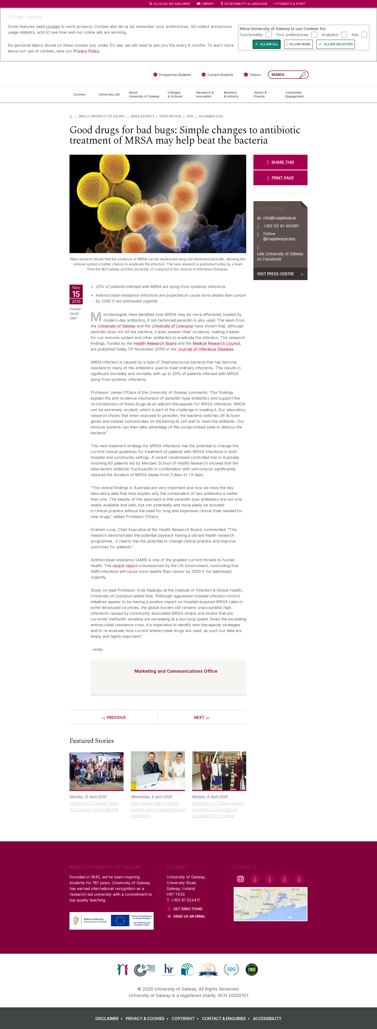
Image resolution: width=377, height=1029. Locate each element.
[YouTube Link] (270, 879)
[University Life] (110, 94)
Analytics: (330, 34)
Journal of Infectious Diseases (205, 349)
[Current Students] (217, 75)
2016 (189, 116)
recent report (125, 565)
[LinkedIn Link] (284, 879)
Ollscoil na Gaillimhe (171, 4)
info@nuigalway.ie (279, 217)
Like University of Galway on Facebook (280, 256)
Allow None (300, 44)
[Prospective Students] (172, 75)
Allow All (269, 44)
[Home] (70, 116)
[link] (122, 969)
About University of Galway (102, 116)
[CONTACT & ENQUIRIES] (227, 1018)
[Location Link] (271, 918)
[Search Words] (288, 74)
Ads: (355, 34)
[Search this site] (302, 75)
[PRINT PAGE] (280, 177)
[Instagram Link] (240, 879)
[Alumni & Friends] (266, 94)
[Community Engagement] (295, 94)
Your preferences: (292, 34)
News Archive (170, 116)
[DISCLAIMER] (110, 1018)
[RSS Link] (299, 879)
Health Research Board (155, 343)
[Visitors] (252, 75)
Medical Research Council (216, 343)
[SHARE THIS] (280, 162)
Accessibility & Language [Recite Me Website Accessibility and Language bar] (243, 4)
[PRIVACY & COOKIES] (148, 1018)
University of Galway (117, 326)
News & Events (142, 116)
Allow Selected (338, 44)
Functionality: (251, 34)
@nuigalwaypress (279, 238)
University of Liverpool (172, 326)
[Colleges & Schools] (178, 94)
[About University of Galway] (144, 94)
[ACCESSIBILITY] (267, 1018)
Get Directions (187, 909)
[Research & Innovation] (206, 94)
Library (208, 4)
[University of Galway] (104, 74)
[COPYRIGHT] (186, 1018)
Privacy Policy (86, 51)
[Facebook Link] (255, 879)
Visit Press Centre (275, 274)
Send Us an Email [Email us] (189, 916)
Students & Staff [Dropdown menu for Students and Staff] (290, 4)
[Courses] (82, 94)
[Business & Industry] (235, 94)
